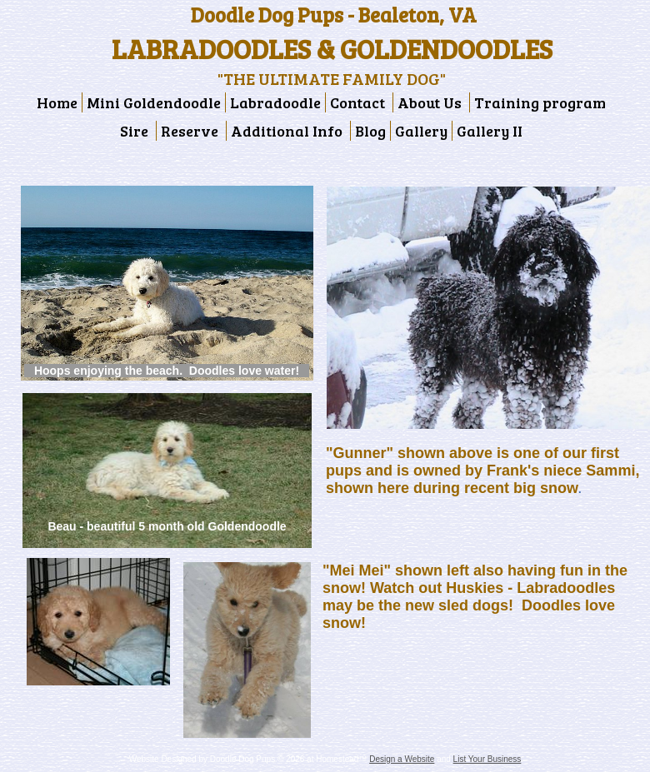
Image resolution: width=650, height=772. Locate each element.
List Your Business (487, 759)
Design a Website (401, 759)
